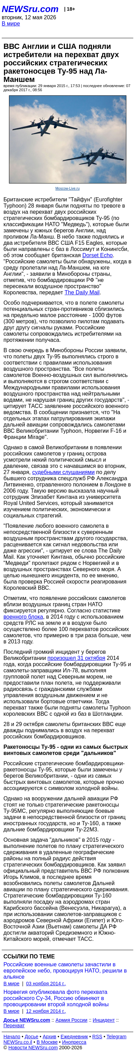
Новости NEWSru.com (33, 1047)
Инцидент (104, 1020)
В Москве (47, 1042)
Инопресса (74, 1042)
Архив (49, 1036)
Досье (31, 1036)
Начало (11, 1036)
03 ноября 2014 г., (46, 983)
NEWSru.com (30, 9)
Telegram (117, 1036)
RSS (97, 1036)
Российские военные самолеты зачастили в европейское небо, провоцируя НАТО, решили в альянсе (65, 971)
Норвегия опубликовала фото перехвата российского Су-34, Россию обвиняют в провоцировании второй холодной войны (56, 998)
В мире (11, 24)
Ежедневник (74, 1036)
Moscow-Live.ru (67, 188)
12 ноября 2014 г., (46, 1011)
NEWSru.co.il (17, 1042)
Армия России (71, 1020)
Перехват (14, 1025)
